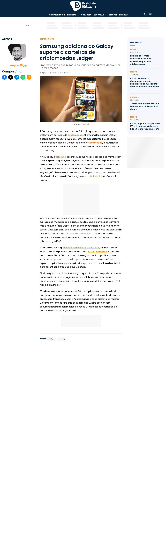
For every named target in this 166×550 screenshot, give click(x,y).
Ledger (51, 339)
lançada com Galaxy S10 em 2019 (81, 247)
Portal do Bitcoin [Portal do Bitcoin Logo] (83, 6)
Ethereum (123, 15)
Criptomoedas (47, 39)
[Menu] (150, 15)
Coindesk (95, 176)
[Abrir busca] (144, 15)
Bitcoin (113, 15)
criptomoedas (76, 134)
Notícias (71, 15)
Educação (99, 15)
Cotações (86, 15)
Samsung (60, 156)
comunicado (95, 142)
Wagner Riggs (18, 65)
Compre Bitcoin (57, 15)
